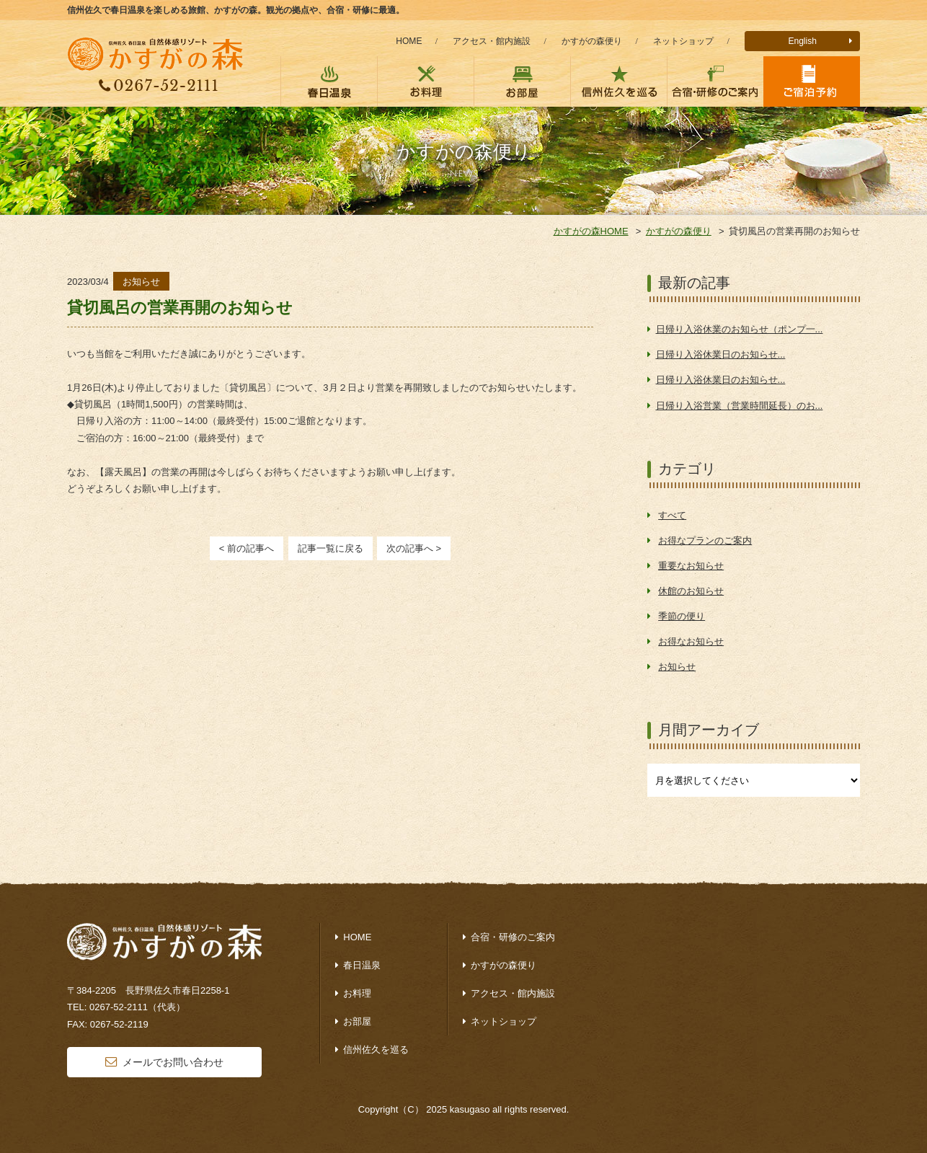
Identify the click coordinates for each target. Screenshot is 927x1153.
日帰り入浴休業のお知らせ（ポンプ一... (739, 329)
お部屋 (357, 1021)
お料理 (357, 993)
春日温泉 (362, 965)
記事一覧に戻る (330, 548)
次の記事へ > (413, 548)
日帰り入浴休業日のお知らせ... (721, 354)
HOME (409, 41)
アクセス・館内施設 (492, 41)
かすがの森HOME (591, 231)
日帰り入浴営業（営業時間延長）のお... (739, 405)
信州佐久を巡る (376, 1049)
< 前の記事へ (246, 548)
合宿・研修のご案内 (513, 937)
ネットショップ (683, 41)
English (802, 41)
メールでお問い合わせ (173, 1062)
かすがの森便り (592, 41)
